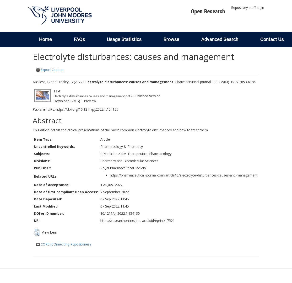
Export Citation (50, 69)
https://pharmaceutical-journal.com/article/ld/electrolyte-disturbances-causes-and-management (184, 175)
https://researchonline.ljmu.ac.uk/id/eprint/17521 (137, 220)
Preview (90, 101)
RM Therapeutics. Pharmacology (146, 153)
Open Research (208, 11)
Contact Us (272, 39)
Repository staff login (247, 7)
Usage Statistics (124, 39)
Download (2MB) (67, 101)
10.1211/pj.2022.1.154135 (120, 213)
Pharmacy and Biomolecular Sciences (129, 161)
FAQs (79, 39)
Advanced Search (219, 39)
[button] (36, 232)
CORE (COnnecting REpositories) (63, 244)
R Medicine (108, 153)
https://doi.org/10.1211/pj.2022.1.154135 (87, 109)
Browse (171, 39)
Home (45, 39)
